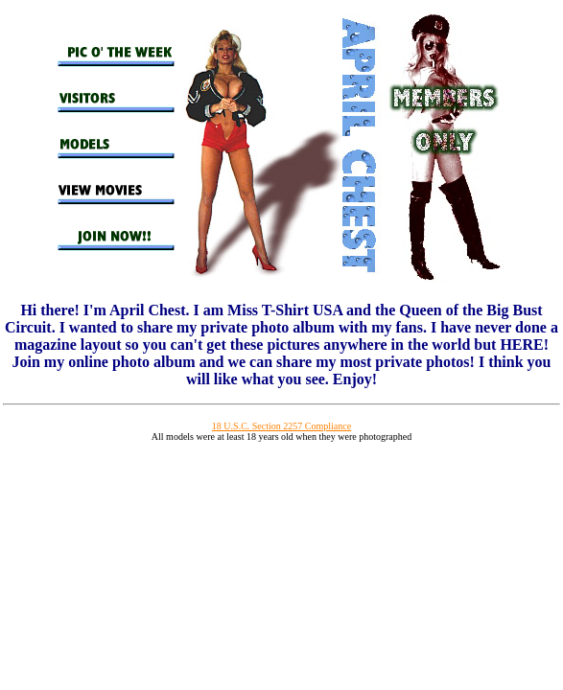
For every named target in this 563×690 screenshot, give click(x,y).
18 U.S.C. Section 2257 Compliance (281, 426)
